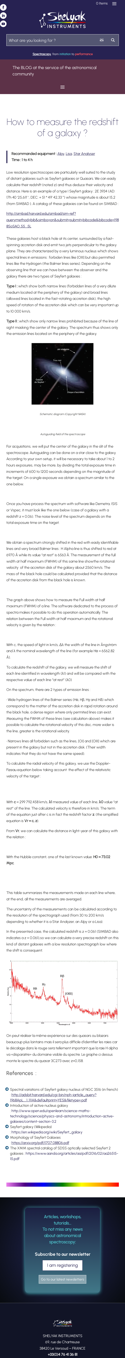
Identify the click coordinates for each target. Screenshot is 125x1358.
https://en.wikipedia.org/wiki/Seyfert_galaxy (46, 1132)
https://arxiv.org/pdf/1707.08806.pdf (40, 1143)
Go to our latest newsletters (62, 1279)
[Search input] (51, 40)
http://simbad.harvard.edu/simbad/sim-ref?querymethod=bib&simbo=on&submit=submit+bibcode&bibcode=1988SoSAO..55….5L (62, 219)
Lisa (69, 153)
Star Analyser (84, 153)
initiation (65, 54)
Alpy (60, 153)
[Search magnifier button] (113, 40)
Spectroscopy (42, 54)
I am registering (62, 1265)
